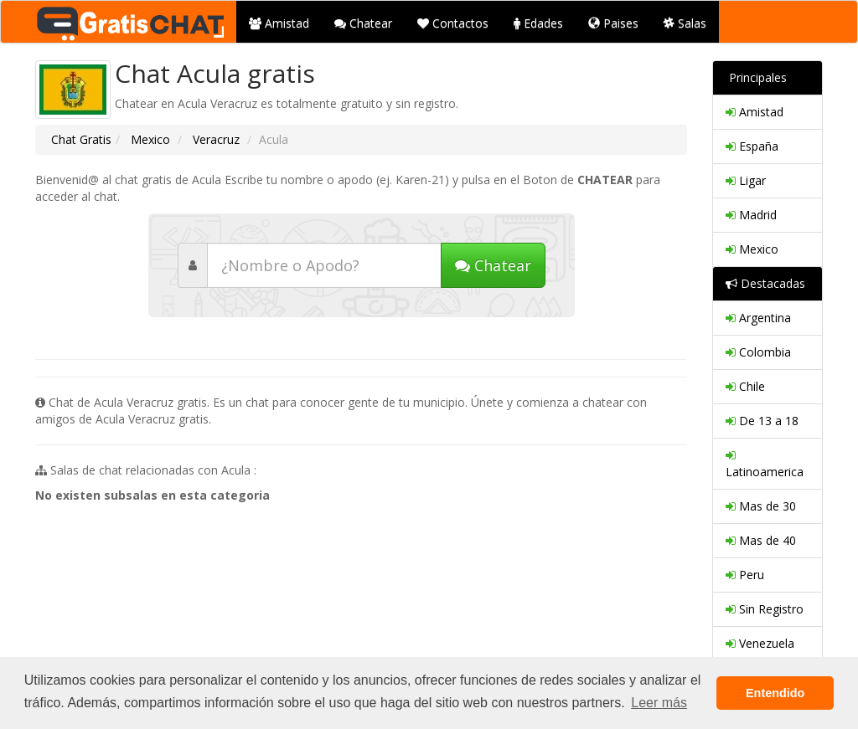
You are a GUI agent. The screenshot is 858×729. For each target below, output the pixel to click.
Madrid (751, 215)
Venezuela (760, 643)
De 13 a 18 (762, 421)
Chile (745, 386)
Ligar (746, 180)
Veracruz (214, 139)
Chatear (363, 23)
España (752, 146)
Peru (745, 575)
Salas (685, 23)
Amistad (279, 23)
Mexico (148, 139)
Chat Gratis (81, 139)
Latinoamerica (765, 463)
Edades (538, 23)
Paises (613, 23)
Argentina (758, 318)
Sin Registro (765, 609)
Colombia (758, 352)
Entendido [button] (775, 693)
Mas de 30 (761, 506)
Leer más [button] (659, 703)
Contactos (452, 23)
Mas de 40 (761, 540)
